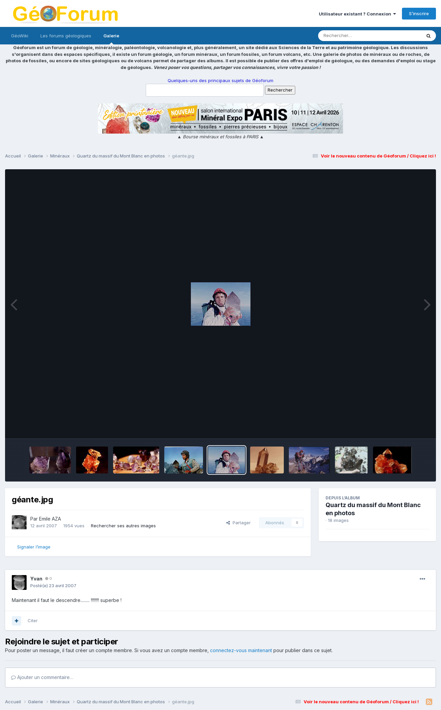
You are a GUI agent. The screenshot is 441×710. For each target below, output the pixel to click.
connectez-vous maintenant (241, 650)
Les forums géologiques (65, 35)
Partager (238, 522)
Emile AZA (50, 519)
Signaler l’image (33, 546)
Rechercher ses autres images (123, 525)
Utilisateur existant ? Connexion (357, 13)
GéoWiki (19, 35)
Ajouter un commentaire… (42, 677)
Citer (33, 620)
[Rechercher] (350, 35)
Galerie (111, 38)
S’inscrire (419, 13)
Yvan (36, 578)
